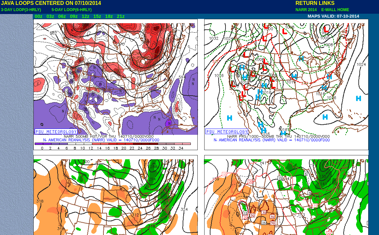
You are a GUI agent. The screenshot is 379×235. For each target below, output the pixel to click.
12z (85, 16)
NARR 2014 (307, 10)
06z (62, 16)
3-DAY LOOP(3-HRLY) (21, 10)
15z (97, 16)
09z (74, 16)
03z (50, 16)
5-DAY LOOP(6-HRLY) (72, 10)
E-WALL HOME (334, 10)
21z (121, 16)
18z (109, 16)
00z (38, 16)
